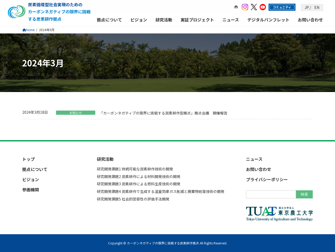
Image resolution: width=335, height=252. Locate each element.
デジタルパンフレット (268, 19)
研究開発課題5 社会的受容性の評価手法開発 (133, 199)
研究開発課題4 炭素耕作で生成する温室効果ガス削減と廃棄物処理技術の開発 (160, 191)
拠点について (109, 19)
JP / (308, 7)
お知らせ (75, 113)
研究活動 (163, 19)
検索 (304, 194)
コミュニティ (282, 7)
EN (316, 7)
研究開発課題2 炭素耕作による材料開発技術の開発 (138, 176)
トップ (28, 159)
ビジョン (138, 19)
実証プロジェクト (197, 19)
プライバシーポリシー (267, 179)
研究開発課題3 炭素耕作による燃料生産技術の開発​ (138, 183)
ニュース (230, 19)
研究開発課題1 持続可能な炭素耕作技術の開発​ (135, 168)
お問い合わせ (310, 19)
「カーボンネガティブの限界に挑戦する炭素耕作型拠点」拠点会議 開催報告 (163, 113)
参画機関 (30, 189)
